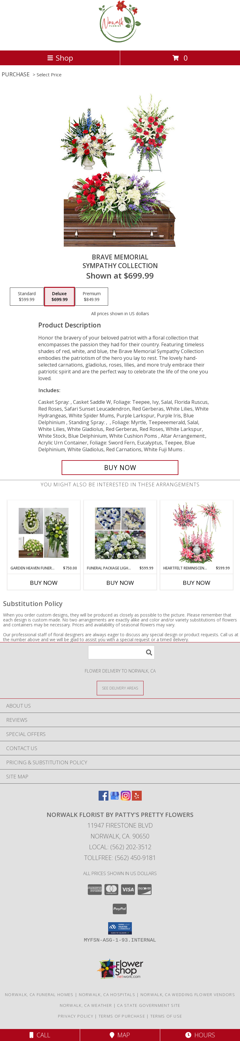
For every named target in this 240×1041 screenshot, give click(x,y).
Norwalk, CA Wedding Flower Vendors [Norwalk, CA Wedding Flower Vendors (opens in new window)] (187, 994)
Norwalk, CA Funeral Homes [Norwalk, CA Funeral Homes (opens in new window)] (39, 994)
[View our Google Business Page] (115, 798)
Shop (60, 58)
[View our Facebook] (103, 798)
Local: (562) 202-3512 (120, 847)
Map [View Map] (120, 1035)
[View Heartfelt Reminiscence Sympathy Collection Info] (196, 533)
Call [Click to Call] (40, 1035)
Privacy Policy (75, 1016)
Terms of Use (166, 1016)
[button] (120, 928)
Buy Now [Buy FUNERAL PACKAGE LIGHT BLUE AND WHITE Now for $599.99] (120, 583)
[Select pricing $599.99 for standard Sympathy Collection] (26, 297)
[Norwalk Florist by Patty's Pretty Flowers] (120, 41)
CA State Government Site (148, 1005)
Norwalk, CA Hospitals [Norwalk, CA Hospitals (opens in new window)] (107, 994)
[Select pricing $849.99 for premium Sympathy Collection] (91, 297)
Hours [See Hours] (200, 1035)
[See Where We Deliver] (120, 688)
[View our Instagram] (126, 798)
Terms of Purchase (122, 1016)
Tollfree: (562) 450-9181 (120, 858)
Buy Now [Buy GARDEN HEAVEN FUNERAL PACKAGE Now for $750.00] (44, 583)
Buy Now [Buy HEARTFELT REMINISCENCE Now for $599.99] (196, 583)
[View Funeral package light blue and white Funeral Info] (120, 533)
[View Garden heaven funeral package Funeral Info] (43, 533)
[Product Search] (121, 652)
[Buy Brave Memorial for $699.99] (120, 467)
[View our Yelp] (137, 798)
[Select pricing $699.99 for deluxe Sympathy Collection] (59, 297)
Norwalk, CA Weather (86, 1005)
